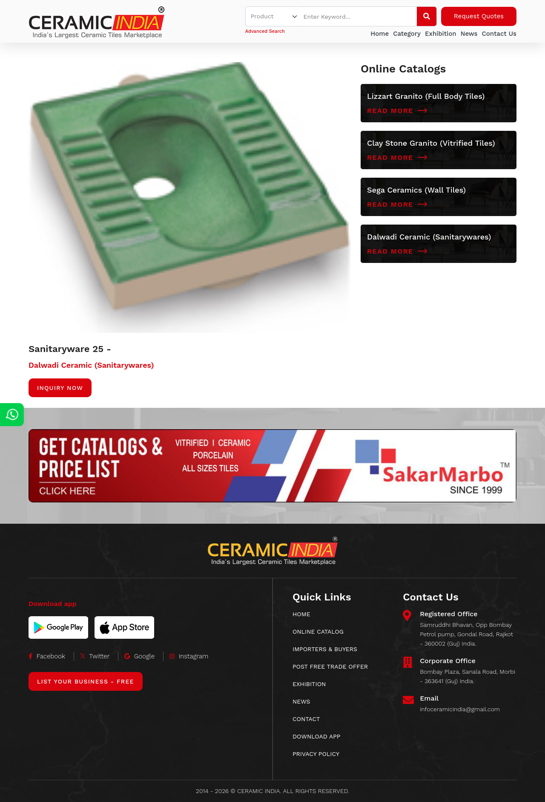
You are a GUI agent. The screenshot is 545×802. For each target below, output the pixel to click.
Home (379, 34)
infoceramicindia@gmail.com (460, 709)
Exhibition (440, 34)
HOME (301, 614)
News (468, 34)
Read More (397, 111)
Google (139, 656)
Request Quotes (479, 16)
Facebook (47, 656)
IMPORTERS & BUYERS (325, 649)
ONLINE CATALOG (318, 631)
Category (407, 34)
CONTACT (306, 718)
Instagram (189, 656)
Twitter (95, 656)
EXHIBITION (309, 684)
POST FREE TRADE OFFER (330, 666)
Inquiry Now (60, 387)
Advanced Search (265, 31)
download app (316, 736)
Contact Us (499, 34)
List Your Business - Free (85, 681)
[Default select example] (275, 16)
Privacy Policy (316, 753)
